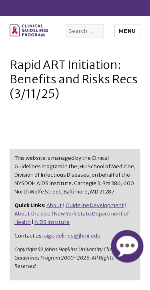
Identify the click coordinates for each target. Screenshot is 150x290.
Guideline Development (95, 205)
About (54, 205)
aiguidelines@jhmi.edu (72, 235)
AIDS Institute (52, 222)
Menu (127, 31)
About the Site (32, 213)
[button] (127, 246)
